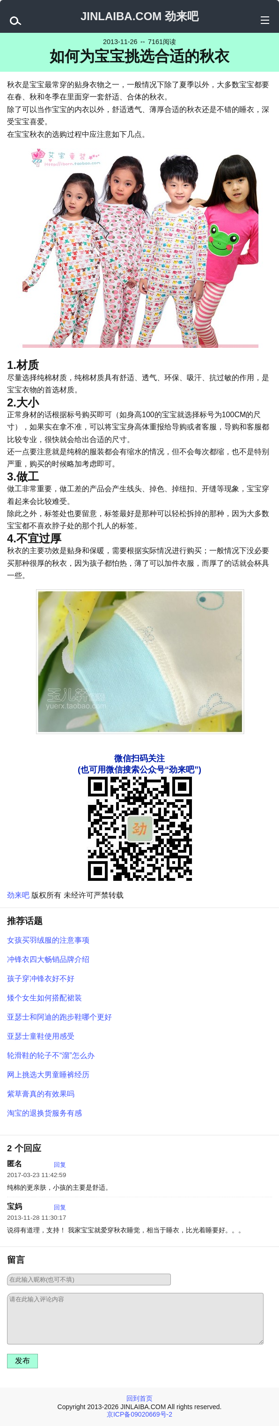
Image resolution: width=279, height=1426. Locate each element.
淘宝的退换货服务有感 (44, 1113)
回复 (60, 1164)
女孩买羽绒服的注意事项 (48, 940)
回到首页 (139, 1398)
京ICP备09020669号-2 (139, 1414)
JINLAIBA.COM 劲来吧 (139, 16)
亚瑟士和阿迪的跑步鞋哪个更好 (59, 1017)
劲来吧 (18, 895)
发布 (22, 1361)
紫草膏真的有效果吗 (40, 1094)
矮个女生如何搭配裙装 (44, 998)
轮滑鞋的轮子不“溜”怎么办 (51, 1055)
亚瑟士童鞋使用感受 (40, 1036)
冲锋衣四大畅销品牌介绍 (48, 959)
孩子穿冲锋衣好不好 (40, 979)
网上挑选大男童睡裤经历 (48, 1075)
